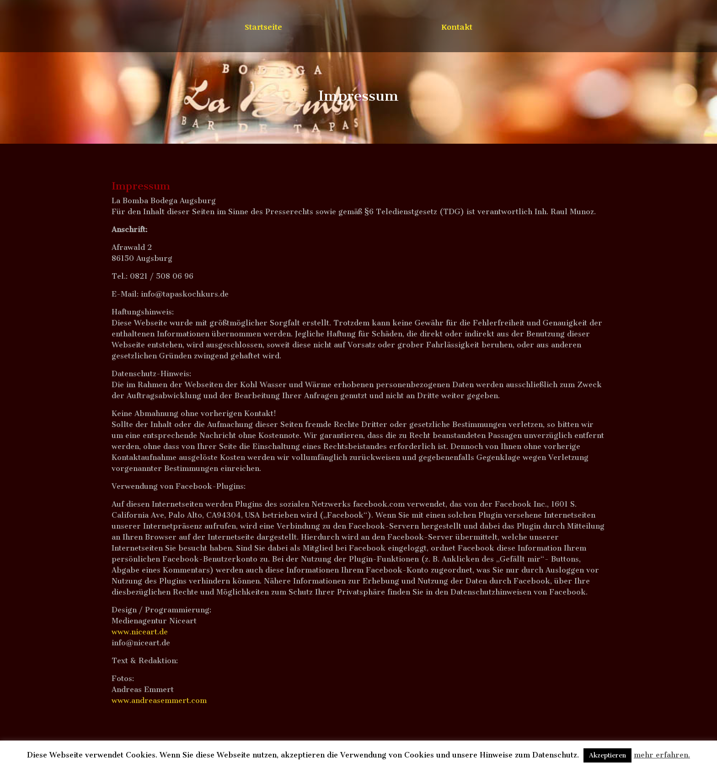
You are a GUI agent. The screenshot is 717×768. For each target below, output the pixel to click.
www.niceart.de (140, 631)
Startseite (263, 28)
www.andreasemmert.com (159, 700)
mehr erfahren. (662, 755)
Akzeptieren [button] (607, 755)
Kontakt (456, 28)
